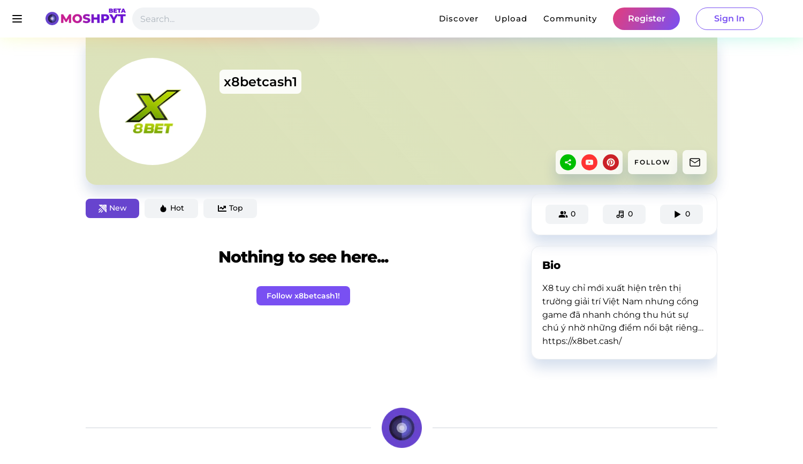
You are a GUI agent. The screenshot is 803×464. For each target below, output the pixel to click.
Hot (171, 208)
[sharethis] (568, 162)
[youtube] (589, 162)
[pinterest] (611, 162)
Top (230, 208)
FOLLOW (652, 162)
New (113, 208)
